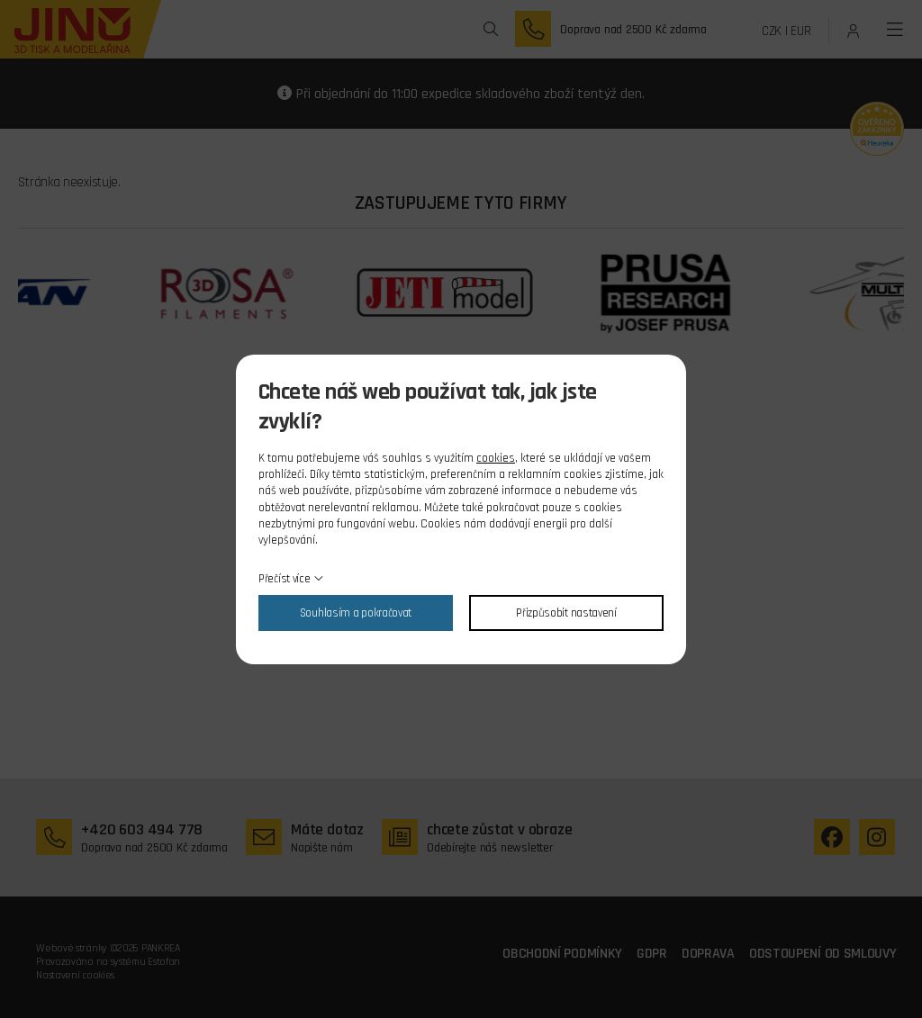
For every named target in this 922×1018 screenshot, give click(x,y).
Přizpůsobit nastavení (566, 613)
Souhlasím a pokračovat (355, 613)
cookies (495, 458)
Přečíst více (284, 579)
